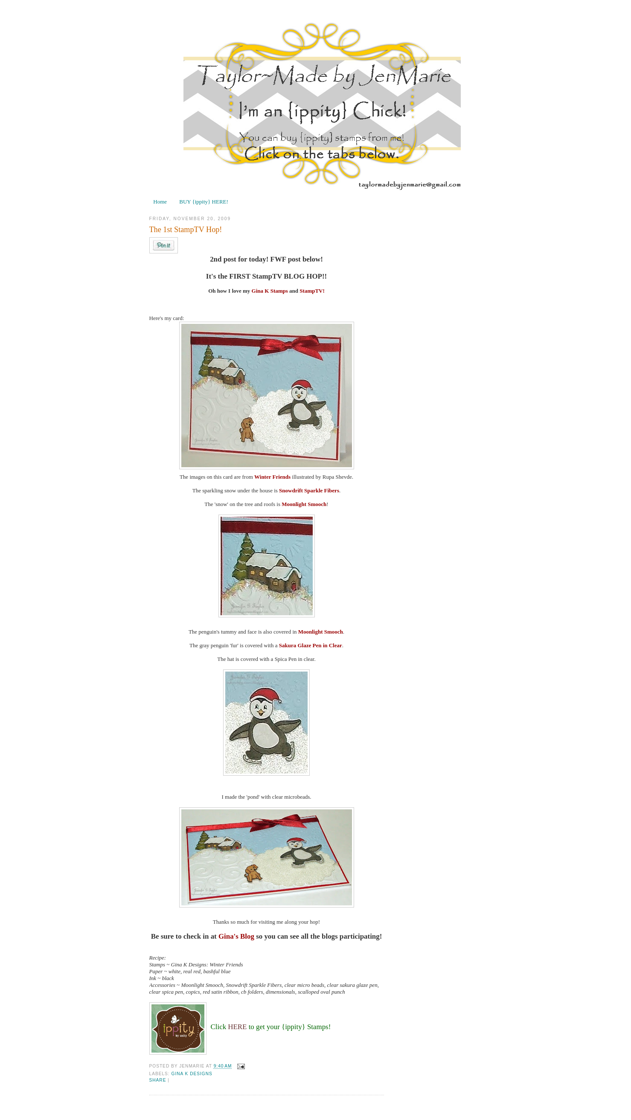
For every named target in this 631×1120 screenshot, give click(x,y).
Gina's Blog (236, 936)
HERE (237, 1027)
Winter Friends (272, 477)
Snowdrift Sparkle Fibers (309, 490)
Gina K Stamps (270, 291)
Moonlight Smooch (304, 504)
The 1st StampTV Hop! (185, 229)
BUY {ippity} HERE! (203, 201)
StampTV (311, 291)
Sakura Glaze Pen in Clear (310, 645)
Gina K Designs (192, 1073)
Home (160, 201)
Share (157, 1080)
